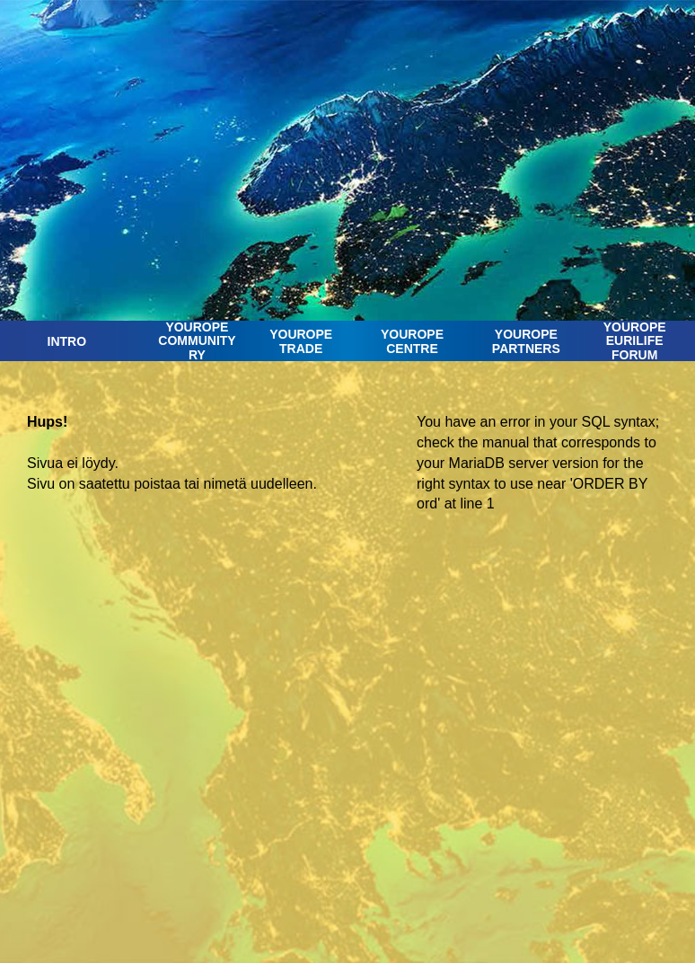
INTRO (67, 341)
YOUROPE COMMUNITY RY (196, 341)
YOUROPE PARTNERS (526, 341)
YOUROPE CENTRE (412, 341)
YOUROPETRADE (300, 341)
